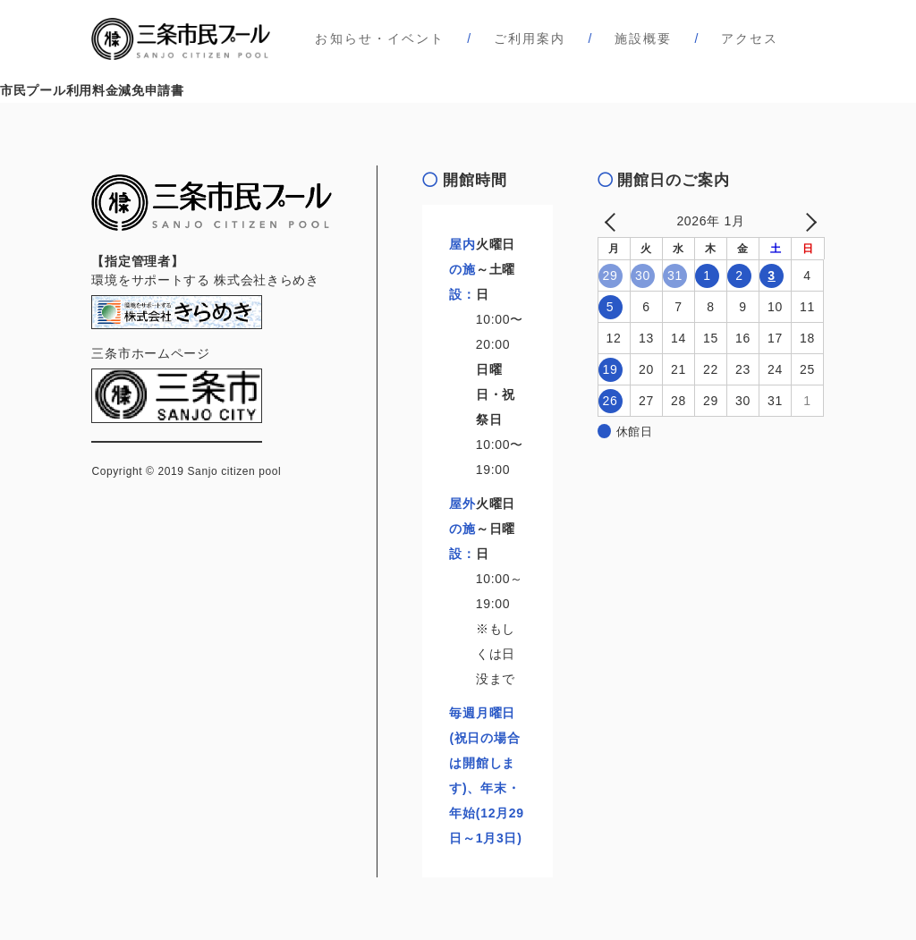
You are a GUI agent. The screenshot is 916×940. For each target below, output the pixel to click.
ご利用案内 (530, 38)
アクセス (749, 38)
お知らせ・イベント (380, 38)
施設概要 (643, 38)
